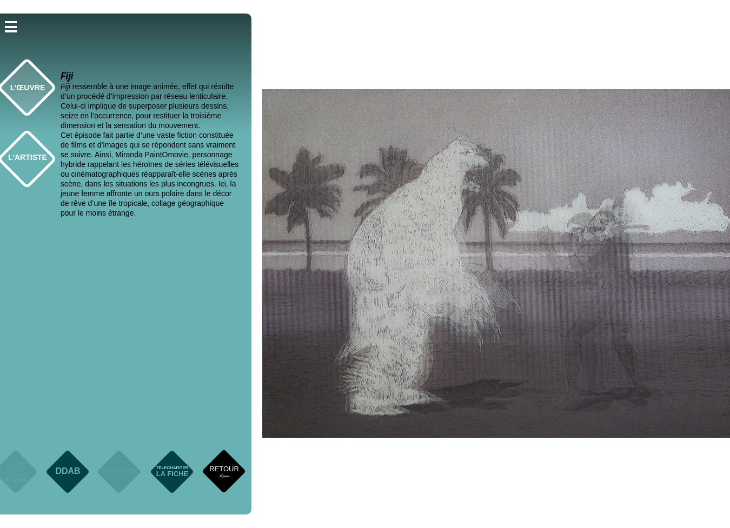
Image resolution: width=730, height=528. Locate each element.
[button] (11, 26)
